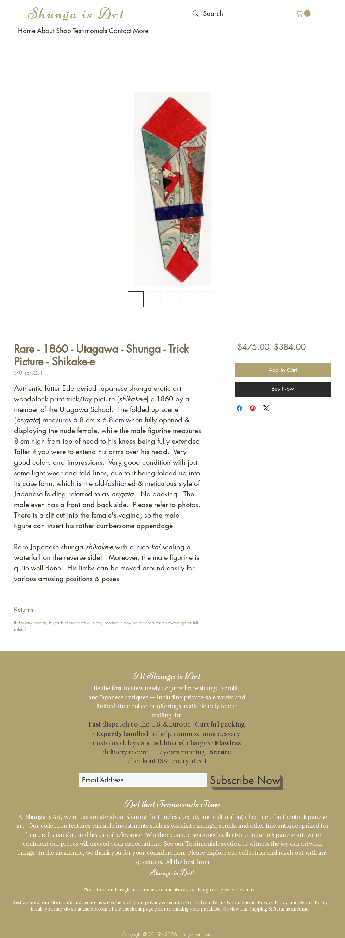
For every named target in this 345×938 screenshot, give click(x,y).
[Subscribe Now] (245, 780)
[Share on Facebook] (239, 408)
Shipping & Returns (269, 909)
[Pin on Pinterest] (253, 408)
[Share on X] (266, 408)
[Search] (207, 13)
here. (251, 890)
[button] (304, 13)
